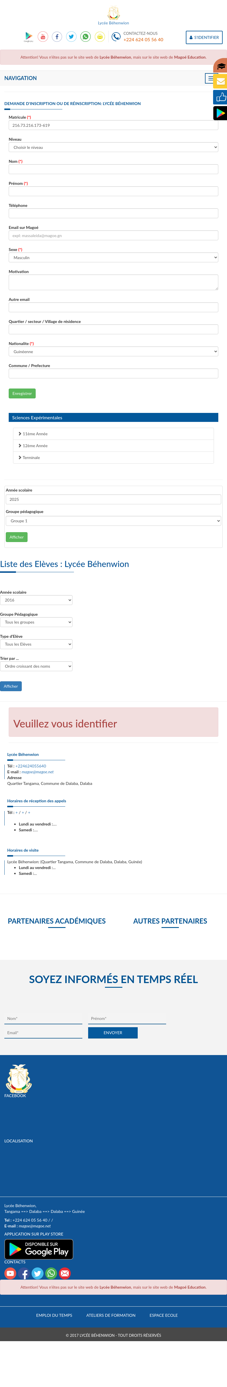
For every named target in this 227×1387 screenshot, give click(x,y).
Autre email (19, 299)
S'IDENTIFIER (204, 37)
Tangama (12, 1211)
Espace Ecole (164, 1315)
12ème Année (33, 445)
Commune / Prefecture (29, 365)
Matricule (20, 117)
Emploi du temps (54, 1315)
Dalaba (35, 1211)
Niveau (15, 139)
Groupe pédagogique (24, 511)
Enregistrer (22, 393)
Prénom (18, 183)
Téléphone (18, 205)
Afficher (17, 536)
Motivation (19, 271)
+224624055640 (30, 765)
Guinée (78, 1211)
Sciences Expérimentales (37, 417)
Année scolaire (19, 489)
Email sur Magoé (23, 227)
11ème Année (33, 433)
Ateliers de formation (111, 1315)
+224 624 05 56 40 (143, 39)
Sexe (15, 249)
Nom (15, 161)
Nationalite (21, 343)
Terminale (29, 457)
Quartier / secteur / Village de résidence (45, 321)
